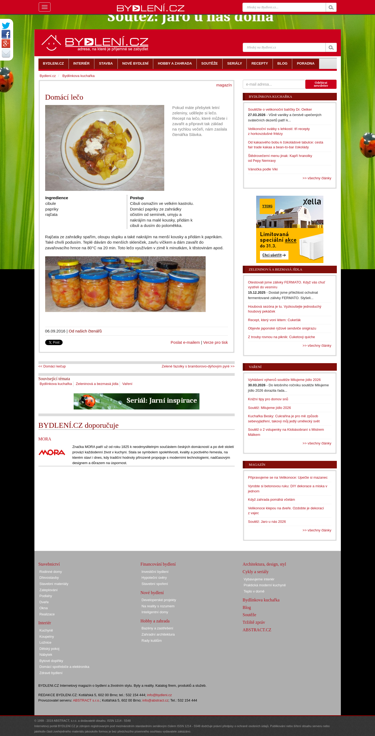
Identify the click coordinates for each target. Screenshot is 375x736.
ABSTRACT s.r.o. (86, 700)
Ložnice (46, 642)
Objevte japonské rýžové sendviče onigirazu (282, 328)
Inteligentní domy (155, 612)
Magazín (257, 464)
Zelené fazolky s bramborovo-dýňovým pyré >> (198, 366)
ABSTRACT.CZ (257, 630)
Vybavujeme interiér (259, 579)
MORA (44, 439)
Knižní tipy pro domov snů (268, 399)
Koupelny (47, 637)
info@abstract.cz (155, 700)
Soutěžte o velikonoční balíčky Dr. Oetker (280, 109)
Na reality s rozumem (158, 606)
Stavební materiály (54, 584)
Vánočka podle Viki (263, 169)
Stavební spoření (155, 584)
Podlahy (46, 596)
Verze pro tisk (215, 342)
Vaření (127, 384)
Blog (247, 607)
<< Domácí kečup (52, 366)
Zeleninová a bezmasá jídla (97, 384)
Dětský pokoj (49, 649)
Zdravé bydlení (51, 673)
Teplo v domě (254, 591)
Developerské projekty (159, 600)
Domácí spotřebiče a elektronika (65, 667)
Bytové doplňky (51, 661)
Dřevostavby (49, 578)
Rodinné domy (51, 572)
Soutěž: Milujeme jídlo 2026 (269, 408)
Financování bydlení (158, 564)
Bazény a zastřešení (157, 628)
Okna (44, 608)
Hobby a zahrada (155, 621)
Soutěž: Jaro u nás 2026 (267, 522)
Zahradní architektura (158, 634)
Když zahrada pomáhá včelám (271, 499)
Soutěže (249, 614)
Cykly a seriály (256, 571)
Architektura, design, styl (264, 564)
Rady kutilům (152, 641)
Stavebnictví (49, 564)
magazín (224, 85)
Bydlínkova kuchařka (56, 384)
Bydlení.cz (48, 76)
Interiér (44, 623)
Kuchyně (46, 630)
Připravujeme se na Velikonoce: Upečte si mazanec (288, 477)
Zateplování (49, 590)
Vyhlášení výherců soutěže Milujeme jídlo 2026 (284, 380)
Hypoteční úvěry (154, 578)
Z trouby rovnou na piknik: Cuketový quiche (281, 337)
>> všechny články (317, 178)
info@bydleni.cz (159, 695)
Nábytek (46, 655)
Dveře (44, 602)
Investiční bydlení (155, 572)
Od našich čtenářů (85, 331)
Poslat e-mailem (185, 342)
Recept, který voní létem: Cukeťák (274, 320)
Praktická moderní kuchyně (265, 585)
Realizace (47, 614)
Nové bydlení (152, 592)
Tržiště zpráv (254, 622)
